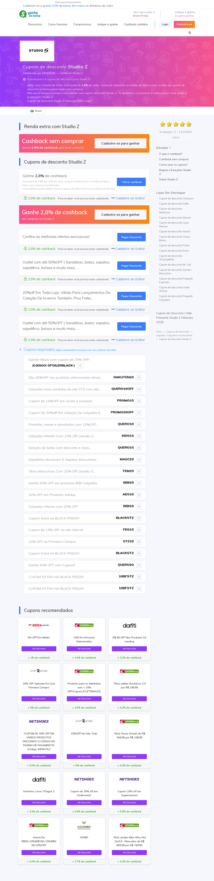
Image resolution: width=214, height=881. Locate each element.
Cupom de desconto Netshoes (170, 210)
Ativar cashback (131, 182)
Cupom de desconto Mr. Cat (175, 264)
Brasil (36, 110)
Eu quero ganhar (184, 15)
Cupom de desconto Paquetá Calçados (175, 298)
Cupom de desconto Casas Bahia (174, 238)
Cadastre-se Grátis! (128, 198)
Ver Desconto (39, 648)
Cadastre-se (184, 24)
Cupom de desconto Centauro (176, 198)
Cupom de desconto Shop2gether (170, 257)
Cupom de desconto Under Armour (174, 289)
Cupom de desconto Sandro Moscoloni (175, 271)
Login (165, 24)
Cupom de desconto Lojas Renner (174, 224)
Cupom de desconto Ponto (174, 245)
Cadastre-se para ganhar (120, 143)
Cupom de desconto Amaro (174, 231)
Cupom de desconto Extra (174, 250)
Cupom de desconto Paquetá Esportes (175, 280)
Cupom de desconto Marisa (175, 217)
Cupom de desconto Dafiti (174, 203)
